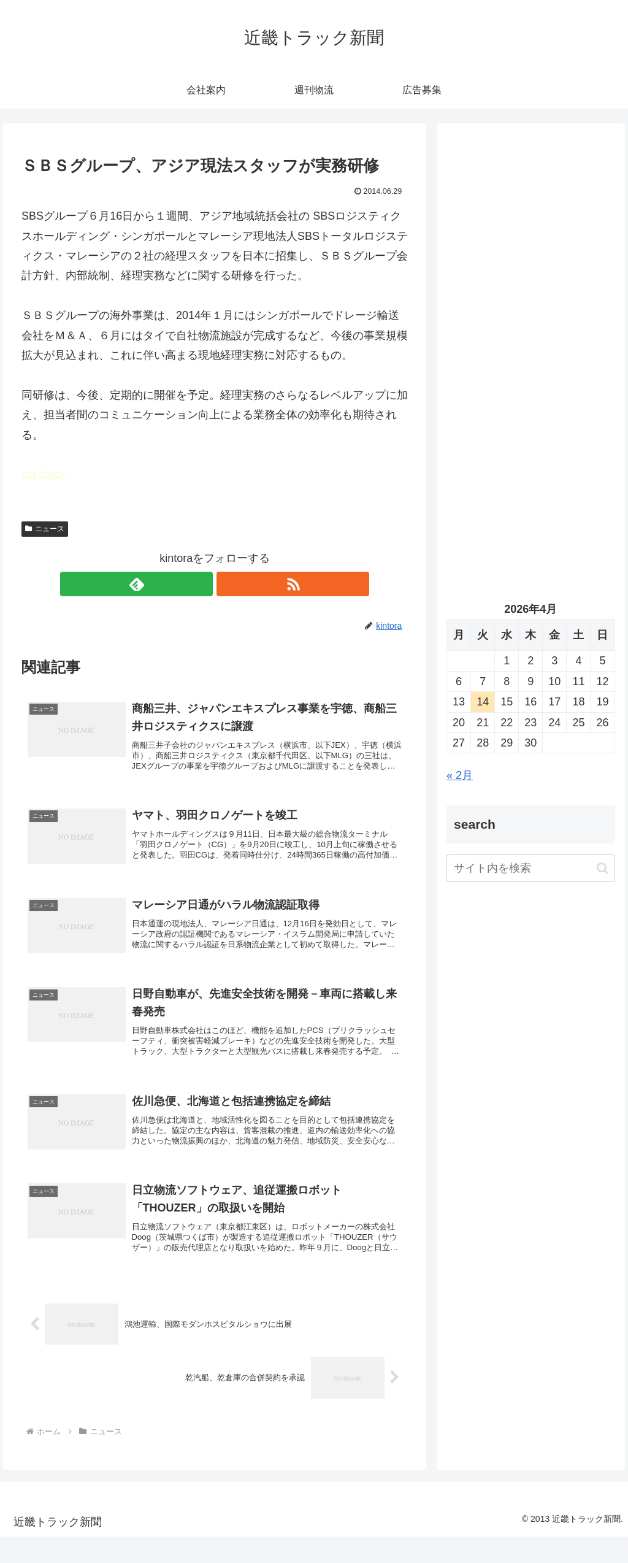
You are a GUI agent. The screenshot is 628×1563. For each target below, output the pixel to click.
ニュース (44, 528)
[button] (602, 868)
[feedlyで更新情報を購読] (200, 584)
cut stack (43, 474)
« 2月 (459, 775)
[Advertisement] (530, 249)
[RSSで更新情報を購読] (228, 584)
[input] (530, 868)
